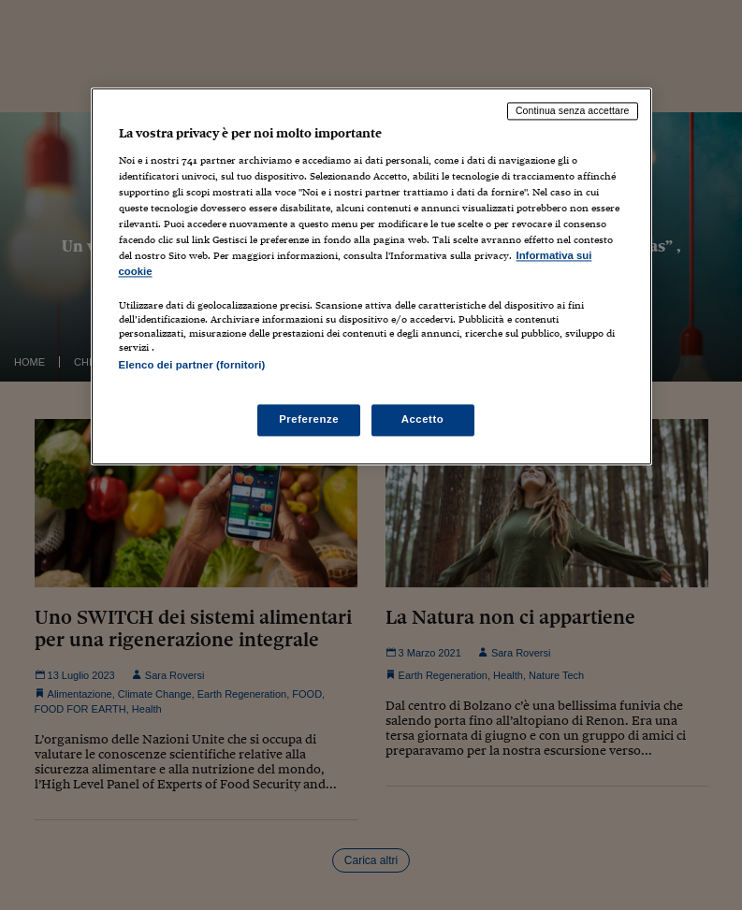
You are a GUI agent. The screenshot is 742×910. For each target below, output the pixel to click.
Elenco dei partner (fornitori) (192, 364)
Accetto (422, 420)
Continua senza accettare (573, 110)
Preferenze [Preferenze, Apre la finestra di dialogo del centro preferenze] (309, 420)
